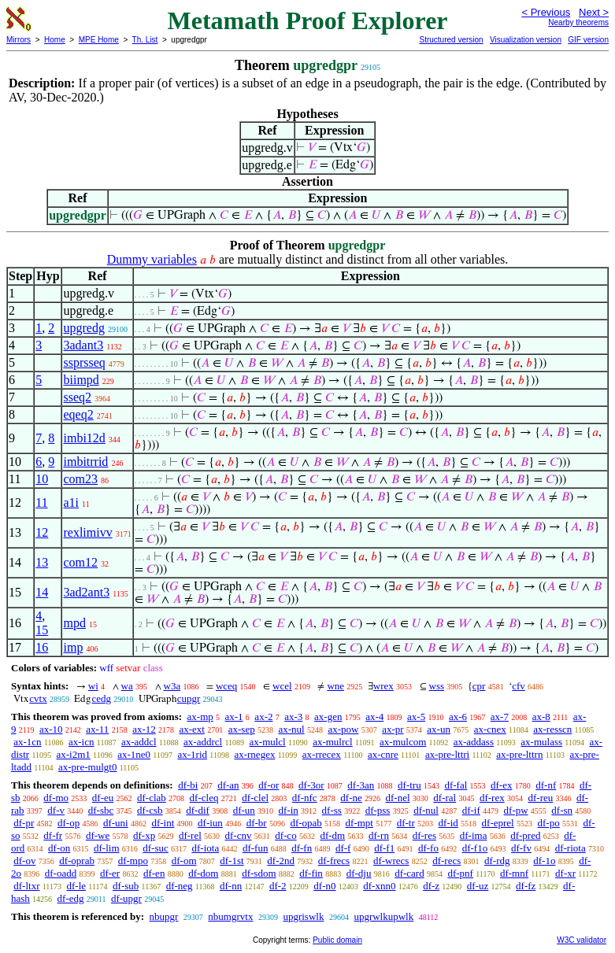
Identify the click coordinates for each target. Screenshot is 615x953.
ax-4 (374, 716)
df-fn (301, 848)
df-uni (115, 823)
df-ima (473, 835)
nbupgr (163, 916)
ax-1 (234, 716)
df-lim (107, 848)
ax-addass (474, 742)
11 (41, 502)
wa (127, 686)
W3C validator (581, 940)
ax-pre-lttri (447, 754)
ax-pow (343, 729)
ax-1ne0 (133, 754)
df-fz (525, 886)
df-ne (350, 797)
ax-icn (81, 742)
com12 (80, 562)
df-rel (190, 835)
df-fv (521, 848)
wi (93, 686)
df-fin (311, 873)
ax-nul (291, 729)
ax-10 (51, 729)
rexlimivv (87, 532)
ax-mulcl (268, 742)
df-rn (379, 835)
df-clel (255, 797)
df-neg (179, 886)
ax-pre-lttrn (519, 754)
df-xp (144, 835)
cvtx (37, 698)
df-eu (102, 797)
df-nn (231, 886)
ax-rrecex (321, 754)
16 (41, 647)
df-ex (501, 785)
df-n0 (324, 886)
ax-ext (191, 729)
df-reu (540, 797)
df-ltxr (26, 886)
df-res (424, 835)
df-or (268, 785)
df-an (228, 785)
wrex (383, 686)
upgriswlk (303, 916)
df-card (409, 873)
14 (41, 592)
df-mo (56, 797)
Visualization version (525, 39)
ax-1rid (193, 754)
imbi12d (84, 438)
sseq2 (77, 397)
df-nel (398, 797)
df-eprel (498, 823)
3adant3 (83, 345)
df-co (285, 835)
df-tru (409, 785)
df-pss (378, 810)
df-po (548, 823)
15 (41, 630)
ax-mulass (541, 742)
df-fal (455, 785)
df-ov (24, 860)
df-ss (332, 810)
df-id (448, 823)
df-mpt (359, 823)
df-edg (70, 898)
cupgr (189, 698)
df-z (431, 886)
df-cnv (238, 835)
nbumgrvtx (230, 916)
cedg (101, 698)
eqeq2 (78, 414)
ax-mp (200, 716)
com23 (80, 479)
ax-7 (500, 716)
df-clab (151, 797)
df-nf (545, 785)
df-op (68, 823)
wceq (226, 686)
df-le (76, 886)
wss (437, 686)
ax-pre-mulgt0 (87, 767)
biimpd (80, 379)
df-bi (188, 785)
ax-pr (392, 729)
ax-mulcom (403, 742)
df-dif (197, 810)
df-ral (444, 797)
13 (41, 562)
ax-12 (144, 729)
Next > (594, 12)
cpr (479, 686)
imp (73, 647)
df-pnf (460, 873)
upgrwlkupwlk (383, 916)
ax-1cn (27, 742)
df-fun (256, 848)
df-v (56, 810)
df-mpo (133, 860)
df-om (184, 860)
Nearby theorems (578, 22)
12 (41, 532)
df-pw (516, 810)
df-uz (477, 886)
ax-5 (416, 716)
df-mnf (514, 873)
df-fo (428, 848)
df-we (97, 835)
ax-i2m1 (74, 754)
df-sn (561, 810)
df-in (288, 810)
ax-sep (241, 729)
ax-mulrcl (333, 742)
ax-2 (263, 716)
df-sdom (259, 873)
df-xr (565, 873)
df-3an (360, 785)
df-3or (311, 785)
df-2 (278, 886)
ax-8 (541, 716)
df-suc (156, 848)
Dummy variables (152, 259)
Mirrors (18, 39)
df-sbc (101, 810)
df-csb (150, 810)
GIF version (588, 39)
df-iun (210, 823)
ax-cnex (490, 729)
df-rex (492, 797)
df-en (154, 873)
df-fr (52, 835)
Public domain (337, 940)
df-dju (359, 873)
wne (335, 686)
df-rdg (497, 860)
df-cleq (204, 797)
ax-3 (293, 716)
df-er (110, 873)
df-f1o (475, 848)
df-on (59, 848)
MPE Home (99, 39)
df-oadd (60, 873)
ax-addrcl (202, 742)
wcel (282, 686)
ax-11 (97, 729)
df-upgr (126, 898)
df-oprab (76, 860)
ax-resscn (552, 729)
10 (41, 479)
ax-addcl (139, 742)
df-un (244, 810)
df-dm (332, 835)
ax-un (438, 729)
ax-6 (458, 716)
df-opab (305, 823)
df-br (256, 823)
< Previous (545, 12)
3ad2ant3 (86, 592)
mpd (74, 623)
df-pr (23, 823)
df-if (471, 810)
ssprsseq (84, 362)
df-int (162, 823)
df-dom (203, 873)
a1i (71, 502)
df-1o (544, 860)
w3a (172, 686)
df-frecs (334, 860)
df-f (343, 848)
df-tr (406, 823)
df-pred (525, 835)
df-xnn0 (379, 886)
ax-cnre (383, 754)
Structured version (451, 39)
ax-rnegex (254, 754)
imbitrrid (85, 461)
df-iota (206, 848)
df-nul (426, 810)
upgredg (83, 327)
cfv (518, 686)
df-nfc (304, 797)
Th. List (145, 39)
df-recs (446, 860)
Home (54, 39)
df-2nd (281, 860)
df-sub (126, 886)
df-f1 (384, 848)
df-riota (570, 848)
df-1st (231, 860)
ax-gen (328, 716)
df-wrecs (391, 860)
